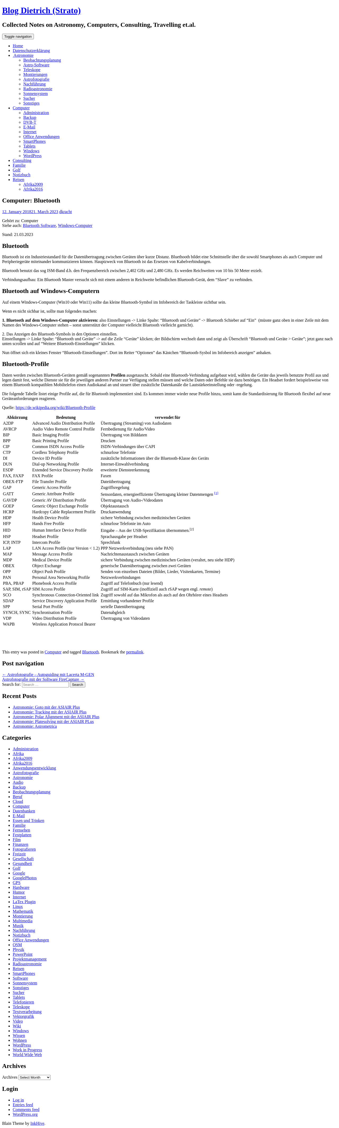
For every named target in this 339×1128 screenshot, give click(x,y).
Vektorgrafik (23, 1016)
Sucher (29, 98)
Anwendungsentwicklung (34, 768)
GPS (16, 882)
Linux (18, 906)
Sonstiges (31, 103)
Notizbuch (21, 175)
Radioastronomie (37, 89)
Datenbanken (24, 811)
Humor (19, 892)
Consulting (22, 160)
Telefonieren (23, 1002)
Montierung (23, 916)
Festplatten (22, 835)
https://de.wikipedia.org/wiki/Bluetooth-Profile (55, 407)
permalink (134, 652)
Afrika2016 (33, 189)
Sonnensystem (35, 93)
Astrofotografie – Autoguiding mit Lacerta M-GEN (48, 674)
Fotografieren (24, 849)
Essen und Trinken (28, 820)
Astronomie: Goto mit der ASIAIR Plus (46, 707)
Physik (18, 949)
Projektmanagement (30, 959)
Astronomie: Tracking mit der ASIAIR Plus (50, 712)
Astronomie (23, 55)
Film (17, 839)
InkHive (37, 1123)
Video (18, 1021)
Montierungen (35, 74)
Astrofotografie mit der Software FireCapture (43, 679)
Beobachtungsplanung (42, 60)
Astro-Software (36, 65)
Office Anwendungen (41, 136)
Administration (36, 112)
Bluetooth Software (39, 225)
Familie (19, 165)
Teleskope (32, 69)
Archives (9, 1077)
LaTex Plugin (24, 901)
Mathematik (23, 911)
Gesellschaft (23, 858)
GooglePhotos (25, 878)
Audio (18, 782)
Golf (16, 170)
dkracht (65, 211)
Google (19, 873)
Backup (29, 117)
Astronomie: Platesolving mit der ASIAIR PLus (53, 721)
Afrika (18, 753)
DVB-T (29, 122)
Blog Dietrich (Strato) (41, 10)
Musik (18, 925)
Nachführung (34, 84)
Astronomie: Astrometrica (35, 726)
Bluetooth (90, 652)
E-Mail (29, 127)
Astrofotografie (36, 79)
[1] (216, 493)
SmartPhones (34, 141)
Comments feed (26, 1109)
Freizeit (19, 854)
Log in (18, 1100)
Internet (30, 132)
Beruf (17, 796)
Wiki (17, 1026)
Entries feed (23, 1105)
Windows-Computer (75, 225)
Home (18, 46)
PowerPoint (23, 954)
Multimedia (23, 921)
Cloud (18, 801)
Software (20, 978)
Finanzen (20, 844)
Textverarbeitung (27, 1011)
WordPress (32, 155)
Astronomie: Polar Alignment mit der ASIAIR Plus (56, 716)
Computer (21, 108)
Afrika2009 (33, 184)
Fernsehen (21, 830)
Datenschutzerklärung (31, 50)
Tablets (29, 146)
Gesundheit (22, 863)
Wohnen (20, 1040)
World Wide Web (27, 1054)
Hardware (21, 887)
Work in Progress (27, 1050)
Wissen (19, 1035)
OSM (17, 944)
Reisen (18, 179)
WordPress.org (25, 1114)
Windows (31, 151)
